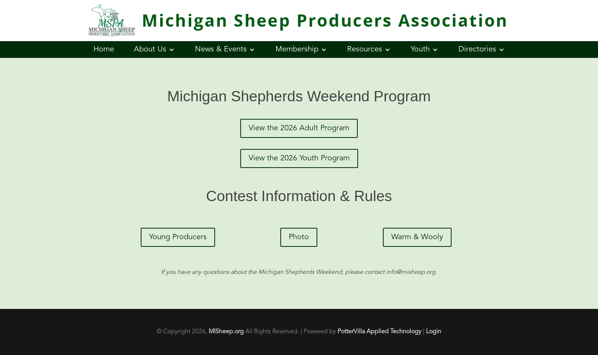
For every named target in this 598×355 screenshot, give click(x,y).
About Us (150, 49)
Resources (364, 49)
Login (433, 332)
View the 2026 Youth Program (299, 158)
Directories (477, 49)
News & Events (221, 49)
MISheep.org (226, 332)
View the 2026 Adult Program (299, 128)
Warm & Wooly (417, 237)
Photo (299, 237)
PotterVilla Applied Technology (379, 332)
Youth (420, 49)
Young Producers (178, 237)
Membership (296, 49)
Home (103, 49)
